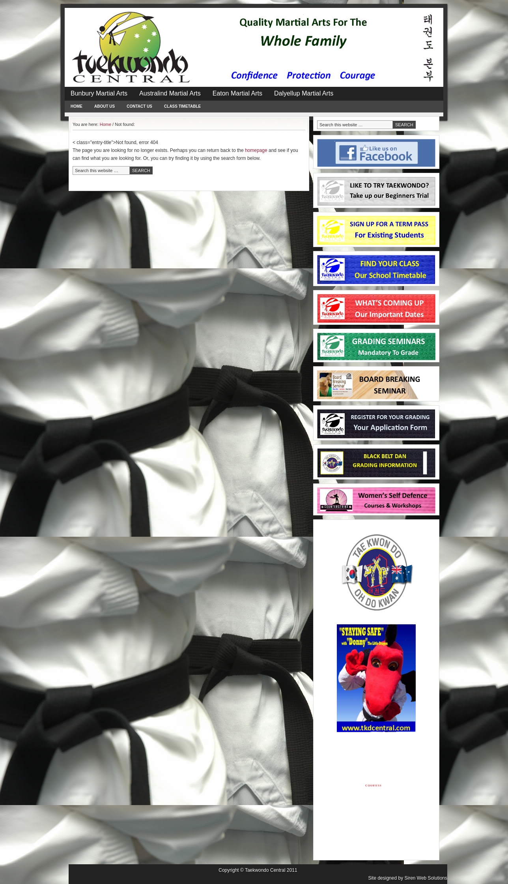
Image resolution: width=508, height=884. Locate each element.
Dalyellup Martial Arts (303, 93)
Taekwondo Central (265, 870)
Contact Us (139, 106)
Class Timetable (182, 106)
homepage (256, 150)
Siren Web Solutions (425, 878)
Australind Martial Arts (170, 93)
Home (76, 106)
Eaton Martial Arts (237, 93)
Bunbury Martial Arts (99, 93)
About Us (104, 106)
